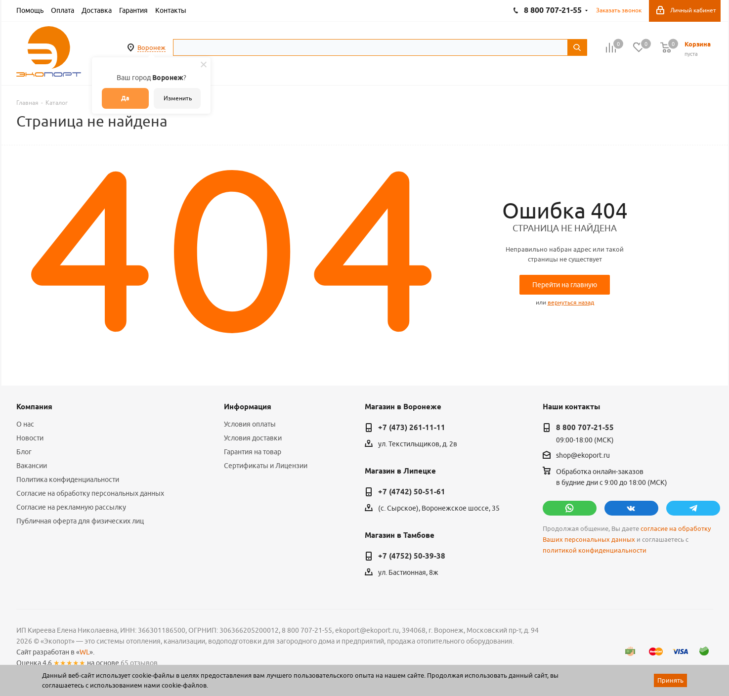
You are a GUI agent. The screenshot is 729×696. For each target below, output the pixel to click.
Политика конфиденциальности (67, 479)
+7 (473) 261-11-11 (411, 427)
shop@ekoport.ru (583, 456)
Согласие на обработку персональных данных (90, 493)
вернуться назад (571, 302)
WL (84, 652)
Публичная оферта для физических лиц (80, 521)
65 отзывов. (140, 663)
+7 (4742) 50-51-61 (411, 491)
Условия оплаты (250, 424)
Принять (670, 680)
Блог (24, 452)
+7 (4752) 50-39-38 (411, 556)
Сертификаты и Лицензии (265, 466)
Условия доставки (253, 438)
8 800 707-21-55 (585, 427)
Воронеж (151, 47)
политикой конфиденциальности (594, 550)
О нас (25, 424)
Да (125, 98)
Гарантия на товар (252, 452)
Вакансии (31, 466)
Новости (29, 438)
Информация (247, 406)
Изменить (178, 98)
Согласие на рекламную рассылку (71, 507)
